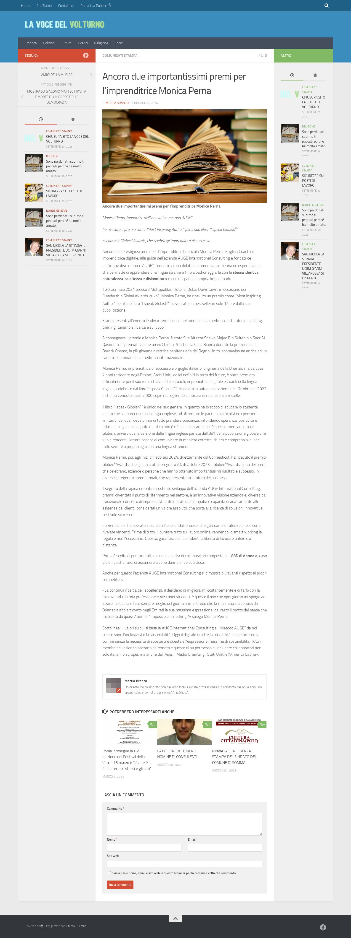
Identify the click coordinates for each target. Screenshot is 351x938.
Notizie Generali (57, 210)
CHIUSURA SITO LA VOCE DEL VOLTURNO (313, 102)
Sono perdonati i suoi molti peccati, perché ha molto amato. (65, 166)
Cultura (66, 43)
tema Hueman (77, 925)
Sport (118, 43)
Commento (115, 808)
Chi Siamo (44, 5)
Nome (112, 839)
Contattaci (66, 5)
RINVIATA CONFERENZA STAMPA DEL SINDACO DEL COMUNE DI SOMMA (234, 757)
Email (193, 839)
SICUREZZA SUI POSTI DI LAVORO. (313, 180)
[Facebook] (86, 55)
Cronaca (30, 43)
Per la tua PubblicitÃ (96, 5)
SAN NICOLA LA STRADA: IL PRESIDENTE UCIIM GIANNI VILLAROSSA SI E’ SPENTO (66, 250)
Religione (101, 43)
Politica (48, 43)
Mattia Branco (117, 103)
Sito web (113, 855)
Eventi (83, 43)
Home (25, 5)
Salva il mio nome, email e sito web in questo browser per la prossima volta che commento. (174, 873)
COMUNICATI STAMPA (120, 55)
